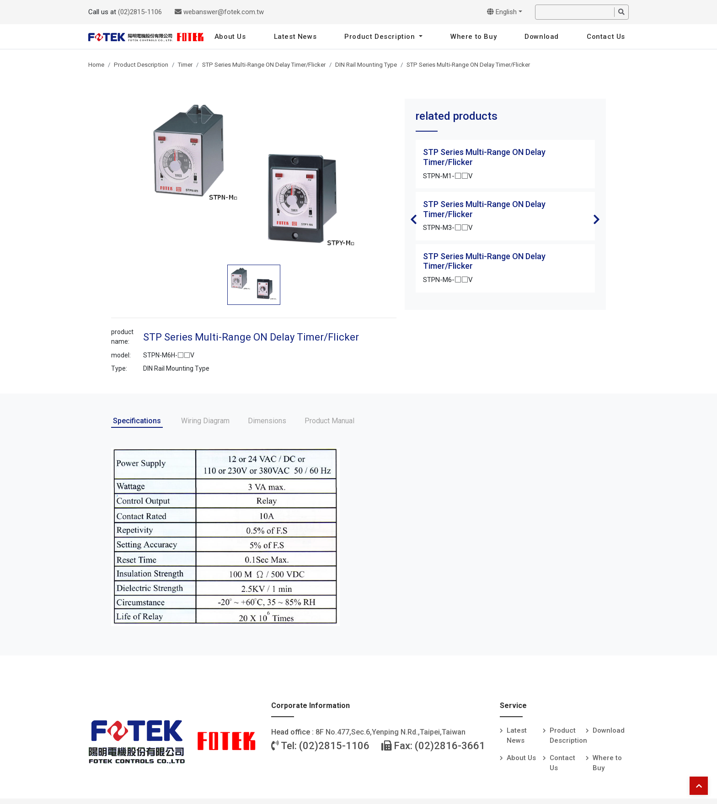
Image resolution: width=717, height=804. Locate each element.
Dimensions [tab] (267, 420)
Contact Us (606, 36)
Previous (413, 219)
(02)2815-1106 (140, 12)
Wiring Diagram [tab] (205, 420)
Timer (185, 64)
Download (541, 36)
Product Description (380, 36)
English (502, 12)
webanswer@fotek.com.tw (219, 12)
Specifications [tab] (137, 420)
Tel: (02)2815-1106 (320, 745)
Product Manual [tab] (329, 420)
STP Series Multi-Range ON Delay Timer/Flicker (264, 64)
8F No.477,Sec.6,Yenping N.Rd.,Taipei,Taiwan (391, 732)
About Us (230, 36)
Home (96, 64)
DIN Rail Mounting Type (366, 64)
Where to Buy (473, 36)
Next (596, 219)
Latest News (295, 36)
